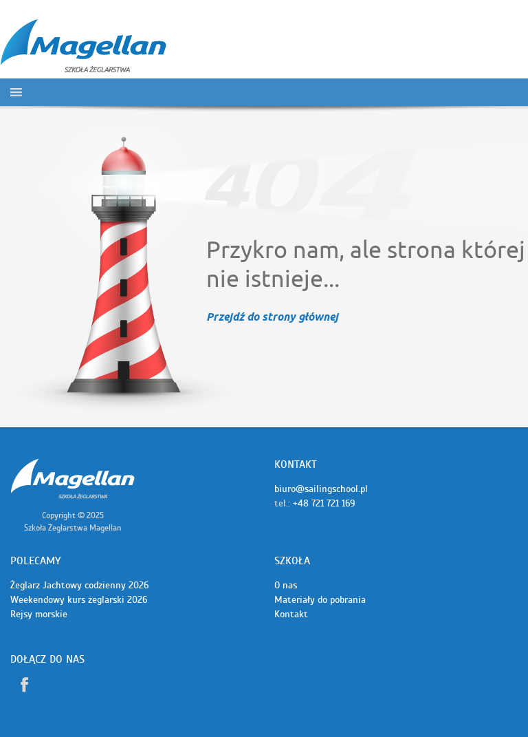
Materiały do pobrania (320, 600)
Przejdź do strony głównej (272, 317)
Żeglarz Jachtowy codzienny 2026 (79, 585)
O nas (285, 585)
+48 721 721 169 (324, 503)
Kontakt (291, 614)
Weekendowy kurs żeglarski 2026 (78, 600)
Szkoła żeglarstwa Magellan (72, 478)
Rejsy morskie (38, 614)
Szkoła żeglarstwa (83, 46)
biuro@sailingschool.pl (321, 489)
